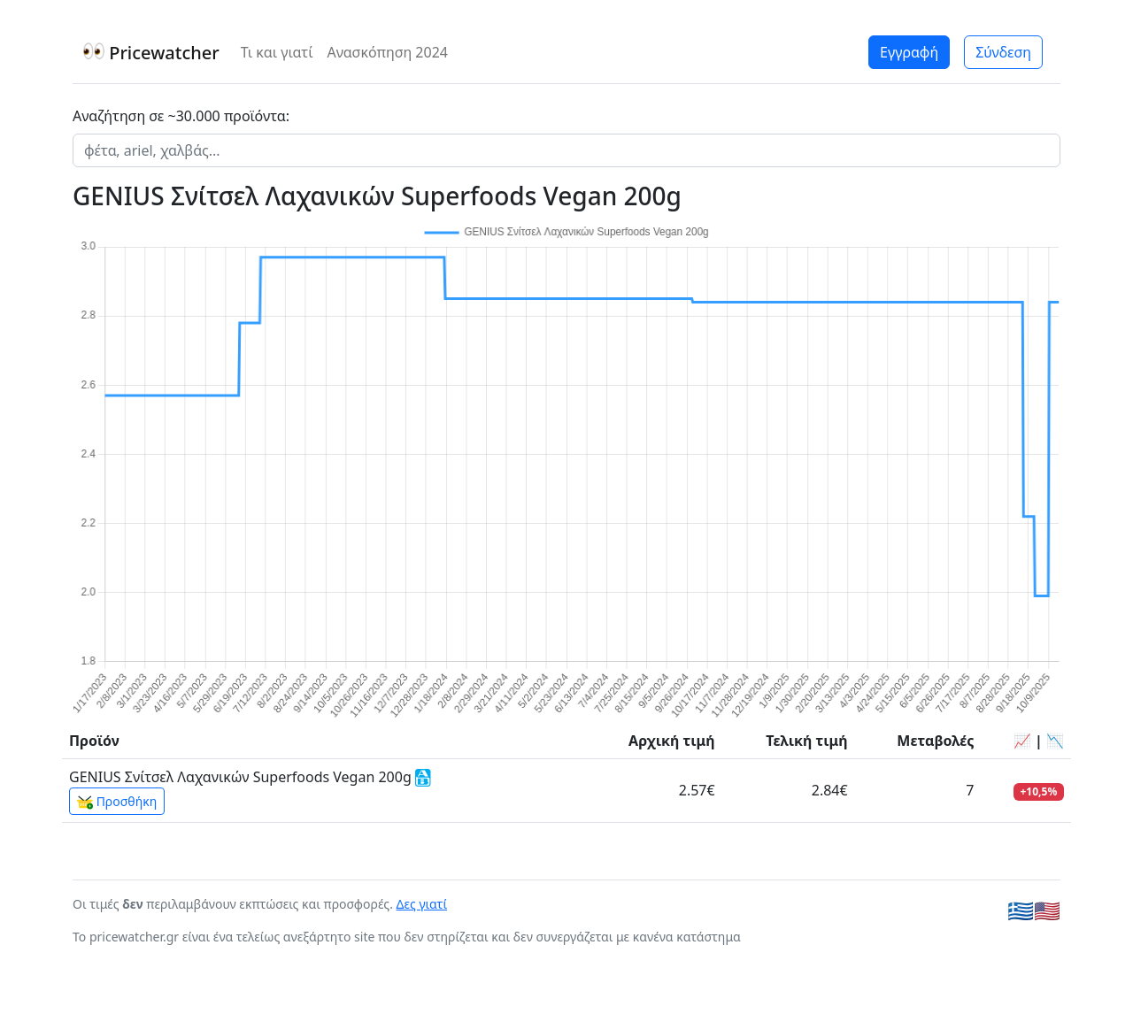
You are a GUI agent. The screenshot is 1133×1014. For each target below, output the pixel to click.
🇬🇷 (1020, 910)
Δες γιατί (422, 903)
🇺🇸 (1047, 910)
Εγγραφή (909, 52)
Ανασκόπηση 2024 (387, 52)
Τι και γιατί (277, 52)
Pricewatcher (151, 53)
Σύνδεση (1003, 52)
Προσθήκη (117, 801)
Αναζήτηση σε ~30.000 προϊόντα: (181, 116)
